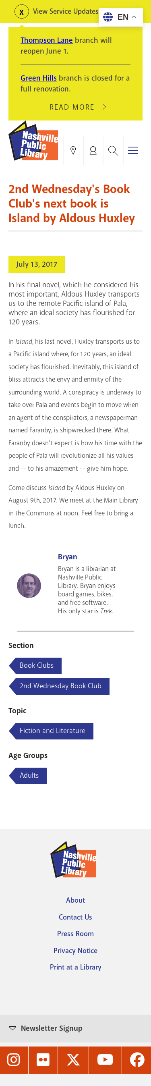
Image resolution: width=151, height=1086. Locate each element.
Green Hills (39, 78)
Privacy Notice (75, 950)
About (75, 900)
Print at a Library (75, 967)
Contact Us (75, 917)
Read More (76, 107)
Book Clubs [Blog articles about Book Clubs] (37, 665)
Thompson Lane (47, 40)
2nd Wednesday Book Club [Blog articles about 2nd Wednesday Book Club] (60, 685)
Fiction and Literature (52, 730)
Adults (29, 775)
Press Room (75, 933)
